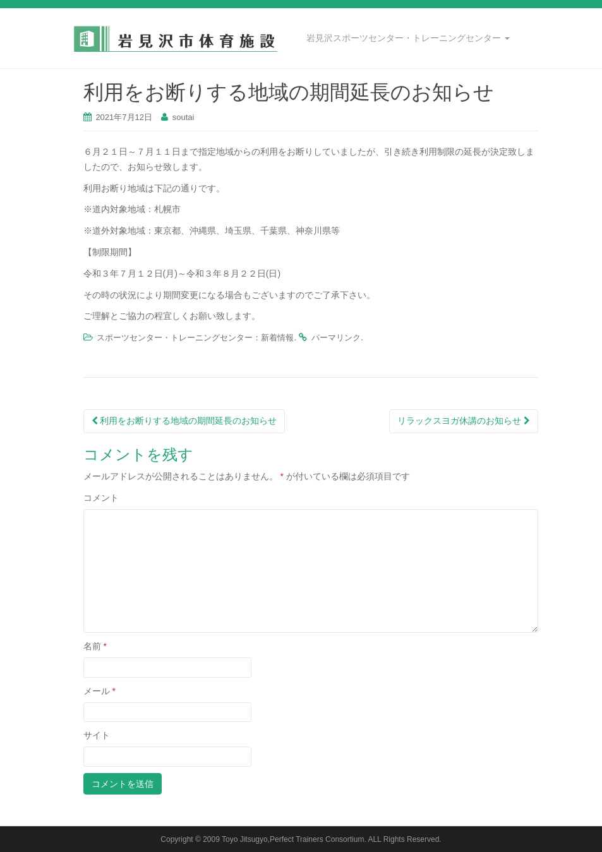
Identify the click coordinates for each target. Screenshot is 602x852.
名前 (95, 646)
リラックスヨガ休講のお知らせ (463, 421)
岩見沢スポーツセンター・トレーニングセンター (408, 38)
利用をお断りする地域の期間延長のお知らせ (184, 421)
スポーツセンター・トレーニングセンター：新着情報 (195, 337)
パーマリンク (336, 337)
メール (99, 691)
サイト (96, 735)
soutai (183, 117)
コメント (101, 498)
